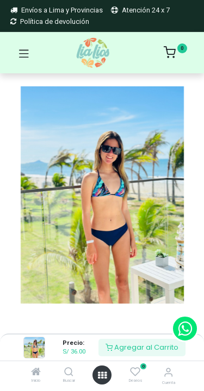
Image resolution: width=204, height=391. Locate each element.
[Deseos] (135, 371)
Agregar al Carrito (142, 347)
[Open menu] (102, 375)
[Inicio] (36, 373)
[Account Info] (168, 372)
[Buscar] (69, 373)
